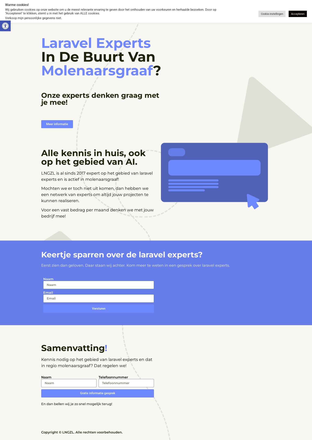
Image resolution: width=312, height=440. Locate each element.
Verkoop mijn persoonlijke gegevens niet (33, 18)
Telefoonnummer (113, 377)
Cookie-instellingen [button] (272, 13)
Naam (48, 279)
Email (48, 292)
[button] (5, 26)
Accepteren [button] (297, 13)
